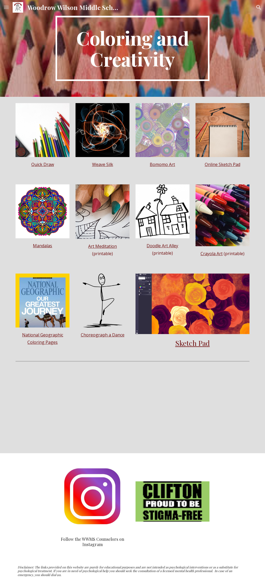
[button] (6, 7)
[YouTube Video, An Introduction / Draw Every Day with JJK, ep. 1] (72, 408)
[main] (132, 48)
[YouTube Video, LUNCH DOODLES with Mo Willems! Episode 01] (192, 408)
